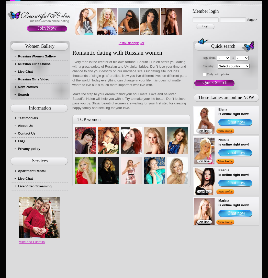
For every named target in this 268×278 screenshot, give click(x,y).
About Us (25, 126)
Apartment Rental (32, 171)
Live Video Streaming (35, 186)
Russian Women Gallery (37, 56)
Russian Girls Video (33, 79)
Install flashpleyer (131, 43)
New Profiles (28, 87)
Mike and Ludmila (32, 242)
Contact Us (27, 133)
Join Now (47, 28)
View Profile (225, 130)
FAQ (21, 141)
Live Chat (25, 72)
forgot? (252, 19)
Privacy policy (29, 149)
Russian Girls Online (34, 64)
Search (23, 94)
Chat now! (237, 122)
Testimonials (28, 118)
